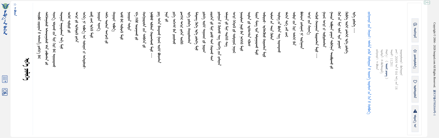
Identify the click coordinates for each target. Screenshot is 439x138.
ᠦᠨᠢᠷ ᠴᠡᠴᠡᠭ (386, 70)
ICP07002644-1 (434, 103)
